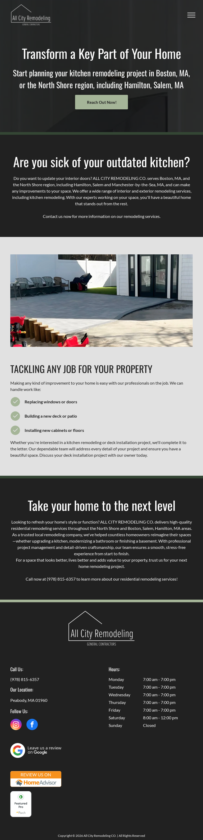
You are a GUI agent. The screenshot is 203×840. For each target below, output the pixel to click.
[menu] (191, 15)
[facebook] (32, 725)
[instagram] (16, 725)
